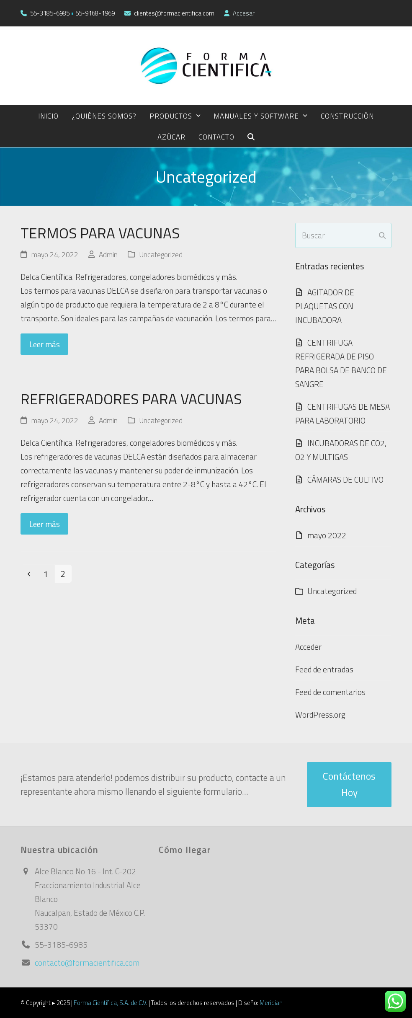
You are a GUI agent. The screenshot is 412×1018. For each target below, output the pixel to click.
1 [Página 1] (48, 573)
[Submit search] (382, 235)
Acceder (308, 647)
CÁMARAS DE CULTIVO (345, 479)
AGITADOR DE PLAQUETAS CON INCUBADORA (324, 306)
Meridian (271, 1003)
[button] (251, 136)
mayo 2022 (326, 535)
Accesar (244, 13)
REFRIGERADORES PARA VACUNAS (131, 399)
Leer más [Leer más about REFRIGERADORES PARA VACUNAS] (44, 524)
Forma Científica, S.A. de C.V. (110, 1003)
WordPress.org (320, 714)
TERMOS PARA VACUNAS (100, 233)
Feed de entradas (324, 669)
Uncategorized (161, 254)
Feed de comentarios (330, 692)
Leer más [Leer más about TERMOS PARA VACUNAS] (44, 344)
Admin (108, 254)
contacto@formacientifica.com (87, 962)
